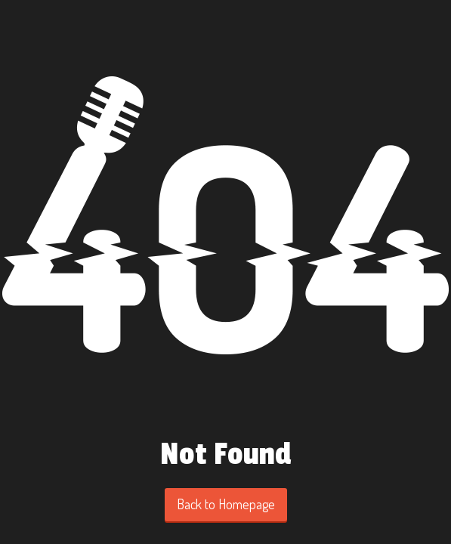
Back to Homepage (226, 504)
